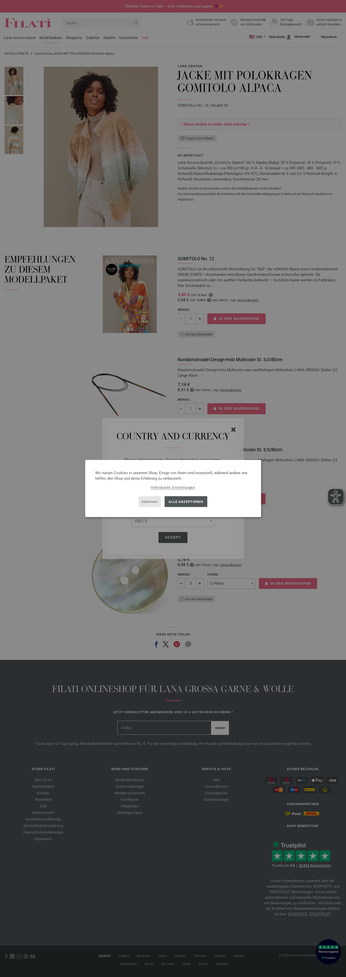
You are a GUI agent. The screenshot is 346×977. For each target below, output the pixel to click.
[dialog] (173, 488)
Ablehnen (150, 501)
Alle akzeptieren (186, 501)
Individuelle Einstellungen (173, 487)
